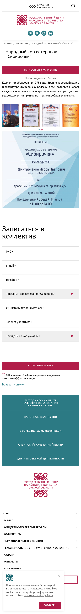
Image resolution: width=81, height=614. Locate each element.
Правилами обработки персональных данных (34, 375)
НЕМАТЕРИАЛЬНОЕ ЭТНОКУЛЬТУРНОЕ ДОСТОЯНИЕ (36, 548)
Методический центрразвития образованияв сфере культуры (40, 403)
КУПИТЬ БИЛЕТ (13, 568)
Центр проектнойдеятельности (40, 459)
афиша (8, 520)
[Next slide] (76, 111)
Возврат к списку (13, 384)
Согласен (50, 605)
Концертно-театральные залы (25, 527)
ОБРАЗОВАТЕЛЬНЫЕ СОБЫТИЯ (23, 541)
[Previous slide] (5, 111)
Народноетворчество (40, 417)
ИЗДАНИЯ (9, 555)
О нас (7, 513)
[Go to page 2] (42, 129)
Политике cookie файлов (38, 595)
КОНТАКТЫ (10, 561)
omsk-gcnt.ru (50, 585)
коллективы (12, 534)
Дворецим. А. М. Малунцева (41, 431)
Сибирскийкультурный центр (40, 445)
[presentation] (40, 351)
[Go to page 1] (39, 129)
